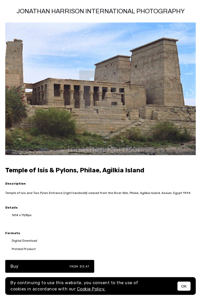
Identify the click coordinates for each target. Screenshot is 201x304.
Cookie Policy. (91, 289)
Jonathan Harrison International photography (100, 11)
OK (184, 286)
